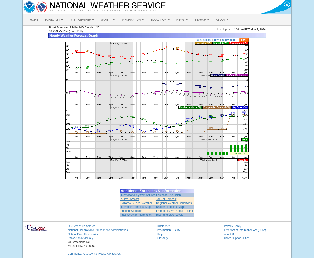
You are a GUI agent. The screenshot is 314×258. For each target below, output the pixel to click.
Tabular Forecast (166, 199)
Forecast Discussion (168, 195)
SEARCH (202, 19)
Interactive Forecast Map (135, 207)
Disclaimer (163, 226)
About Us (229, 234)
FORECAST (54, 19)
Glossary (162, 238)
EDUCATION (160, 19)
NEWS (182, 19)
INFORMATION (132, 19)
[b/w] (216, 39)
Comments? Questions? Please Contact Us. (95, 253)
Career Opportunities (236, 238)
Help (160, 234)
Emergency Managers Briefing (174, 210)
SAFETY (108, 19)
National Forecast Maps (170, 207)
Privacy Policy (232, 226)
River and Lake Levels (169, 214)
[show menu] (229, 39)
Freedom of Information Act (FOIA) (245, 230)
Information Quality (168, 230)
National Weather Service (83, 234)
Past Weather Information (136, 214)
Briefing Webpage (131, 210)
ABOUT (222, 19)
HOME (34, 19)
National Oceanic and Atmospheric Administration (98, 230)
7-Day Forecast (129, 199)
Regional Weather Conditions (174, 203)
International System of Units (137, 195)
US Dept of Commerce (81, 226)
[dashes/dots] (203, 39)
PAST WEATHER (82, 19)
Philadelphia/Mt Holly (80, 238)
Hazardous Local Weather (136, 203)
